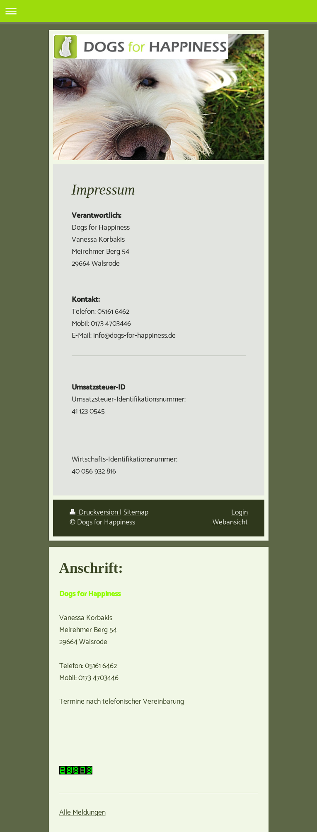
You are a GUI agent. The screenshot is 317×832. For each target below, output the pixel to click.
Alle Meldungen (82, 813)
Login (239, 513)
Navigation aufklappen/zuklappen (158, 11)
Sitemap (135, 513)
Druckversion (95, 513)
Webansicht (230, 523)
